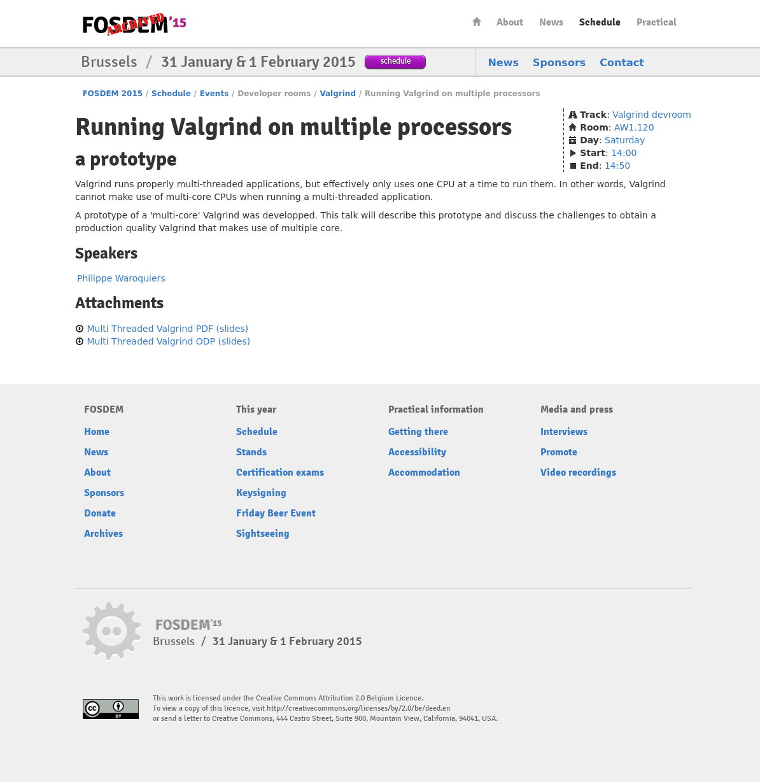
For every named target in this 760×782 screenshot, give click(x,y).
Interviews (564, 431)
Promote (558, 452)
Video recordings (578, 472)
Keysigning (261, 493)
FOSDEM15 (134, 24)
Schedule (600, 22)
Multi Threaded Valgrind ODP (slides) (168, 341)
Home (477, 21)
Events (214, 93)
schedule (396, 61)
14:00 (624, 153)
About (509, 22)
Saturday (625, 140)
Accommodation (424, 472)
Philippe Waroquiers (121, 278)
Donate (100, 513)
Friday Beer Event (276, 513)
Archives (103, 533)
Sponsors (559, 63)
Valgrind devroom (651, 115)
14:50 (617, 165)
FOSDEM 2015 (112, 93)
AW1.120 (634, 127)
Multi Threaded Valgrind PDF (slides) (167, 328)
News (551, 22)
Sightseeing (263, 533)
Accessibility (417, 452)
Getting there (418, 431)
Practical (657, 22)
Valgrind (338, 93)
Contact (622, 63)
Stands (251, 452)
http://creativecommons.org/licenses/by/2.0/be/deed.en (359, 708)
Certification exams (280, 472)
